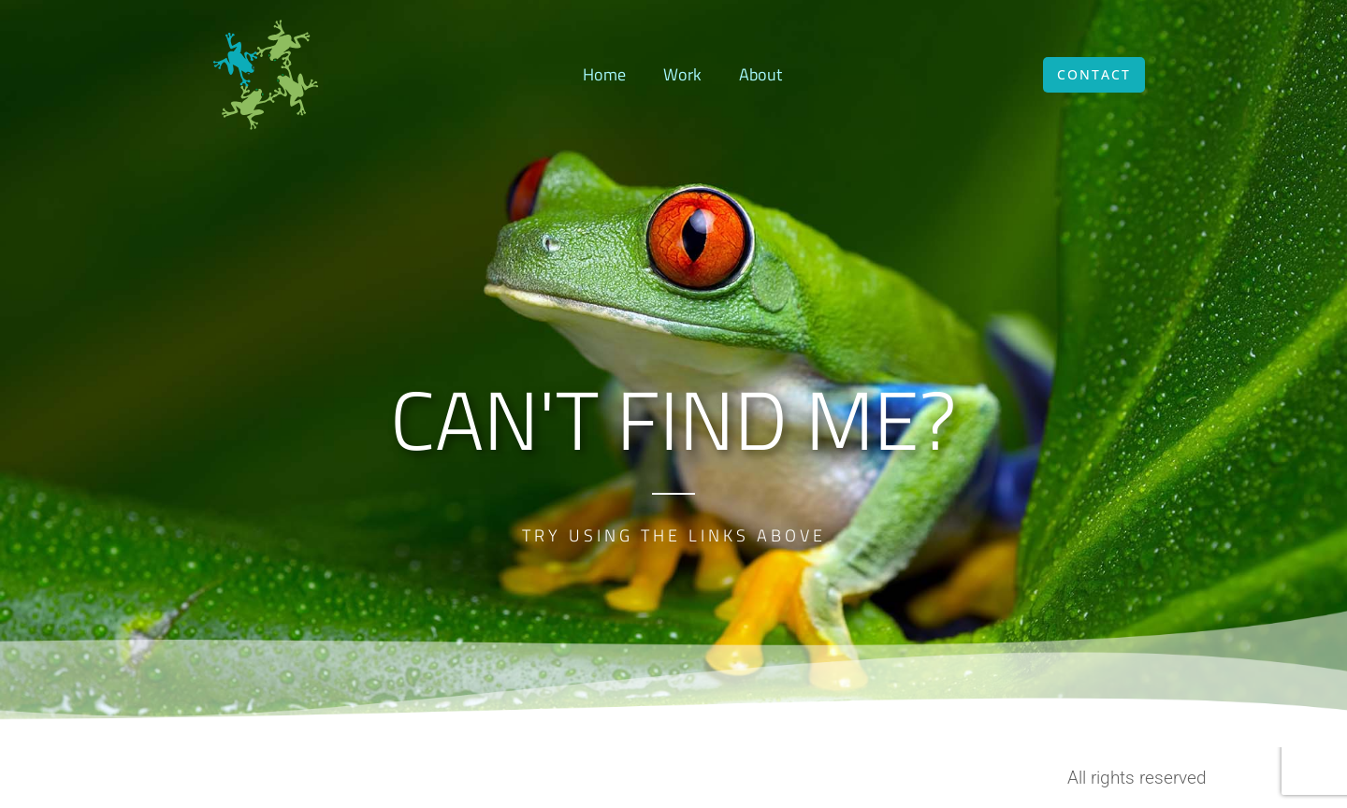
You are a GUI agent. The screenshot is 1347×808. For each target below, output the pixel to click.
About (760, 74)
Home (604, 74)
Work (682, 74)
